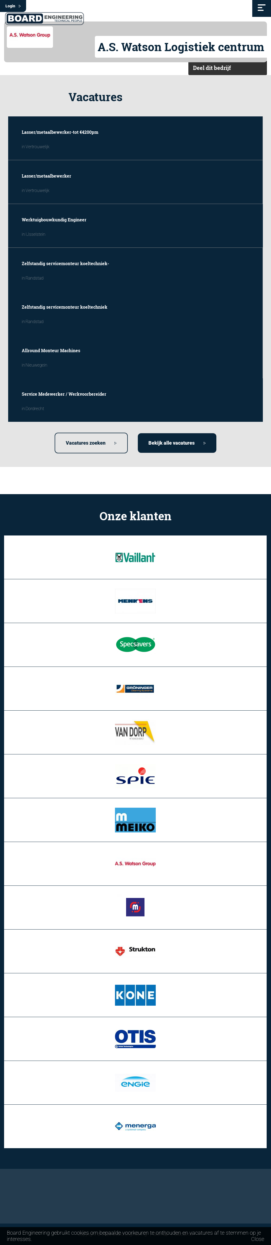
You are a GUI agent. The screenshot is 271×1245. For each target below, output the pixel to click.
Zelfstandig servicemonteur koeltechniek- (65, 263)
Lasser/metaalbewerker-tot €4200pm (60, 132)
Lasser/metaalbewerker (46, 176)
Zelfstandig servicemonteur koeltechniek (64, 307)
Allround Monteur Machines (51, 350)
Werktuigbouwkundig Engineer (54, 219)
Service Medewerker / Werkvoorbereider (64, 394)
